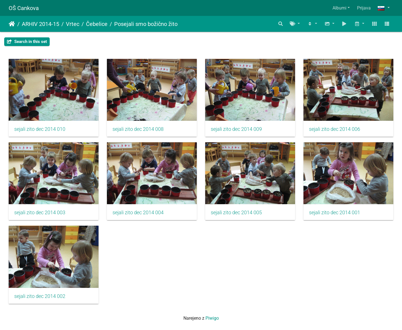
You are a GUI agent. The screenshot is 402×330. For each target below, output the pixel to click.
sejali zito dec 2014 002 (39, 296)
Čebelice (96, 24)
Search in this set (27, 41)
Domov (12, 24)
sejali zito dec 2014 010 (39, 129)
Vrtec (72, 24)
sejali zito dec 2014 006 (334, 129)
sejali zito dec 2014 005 (236, 212)
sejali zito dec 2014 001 (334, 212)
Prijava (364, 8)
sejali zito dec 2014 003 (39, 212)
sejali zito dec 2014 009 (236, 129)
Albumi (339, 8)
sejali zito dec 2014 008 (138, 129)
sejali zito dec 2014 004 (138, 212)
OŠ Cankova (24, 8)
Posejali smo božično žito (146, 24)
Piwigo (212, 318)
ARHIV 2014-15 (40, 24)
